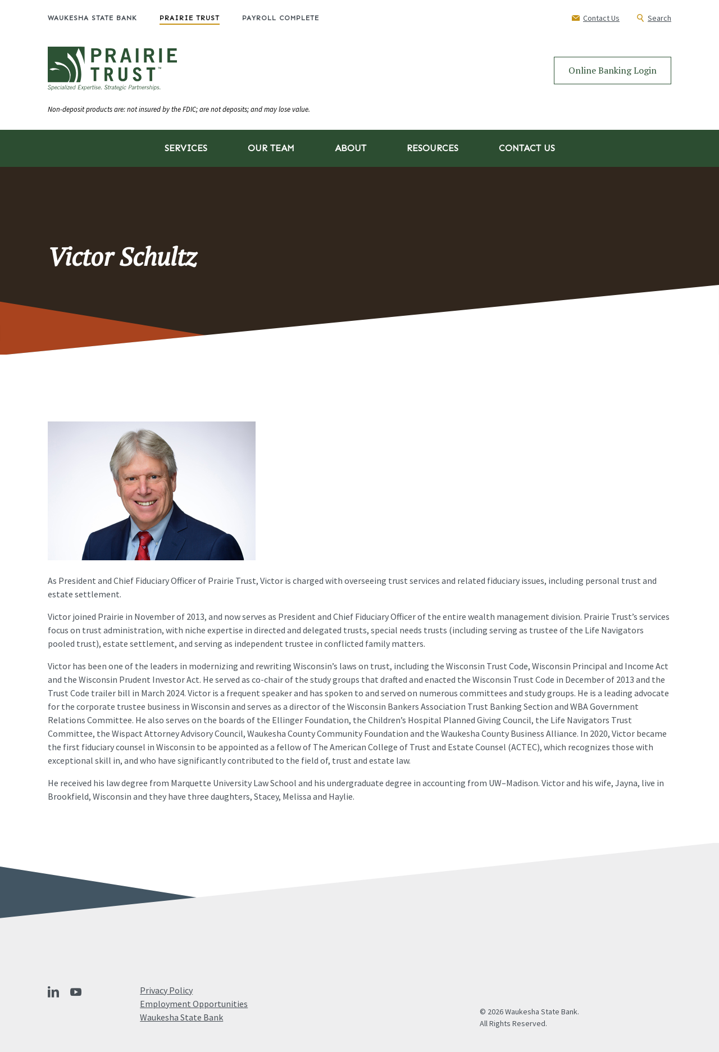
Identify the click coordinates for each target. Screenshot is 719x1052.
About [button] (350, 148)
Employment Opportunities (194, 1003)
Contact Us (527, 148)
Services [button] (186, 148)
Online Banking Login (612, 70)
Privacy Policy (166, 990)
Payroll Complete (280, 18)
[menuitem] (104, 18)
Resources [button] (432, 148)
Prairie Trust (190, 18)
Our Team (271, 148)
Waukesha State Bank (92, 18)
